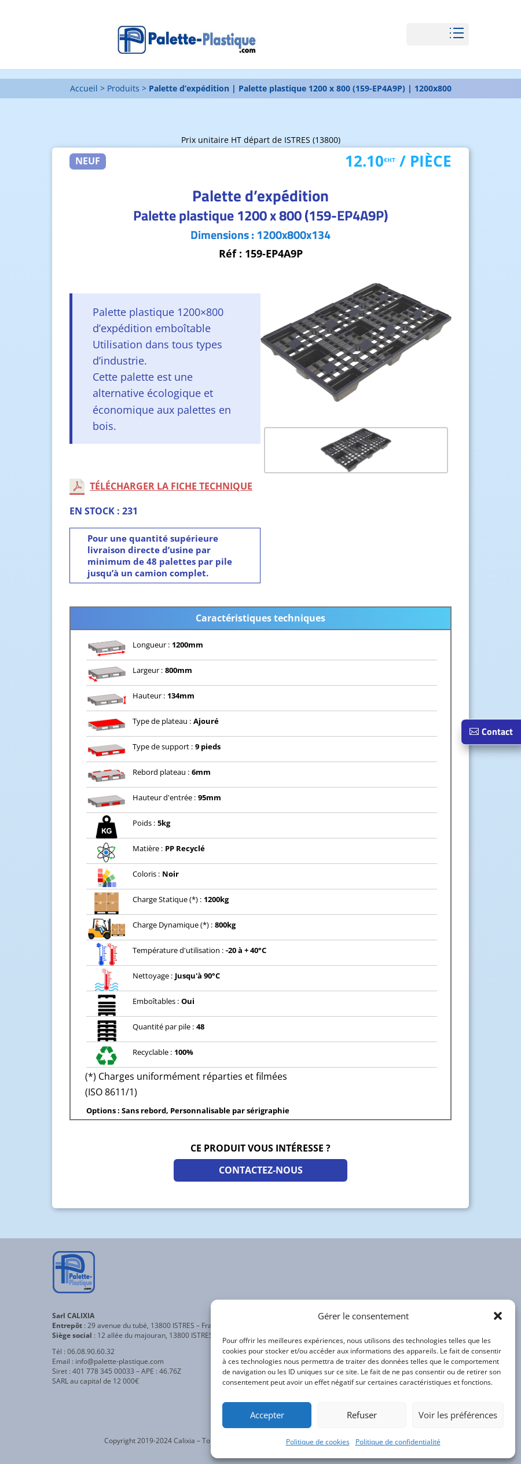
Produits (123, 88)
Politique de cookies (318, 1442)
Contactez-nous (261, 1170)
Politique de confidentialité (398, 1442)
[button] (498, 1316)
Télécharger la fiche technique (171, 486)
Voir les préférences (458, 1415)
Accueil (84, 88)
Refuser (362, 1415)
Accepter (267, 1415)
